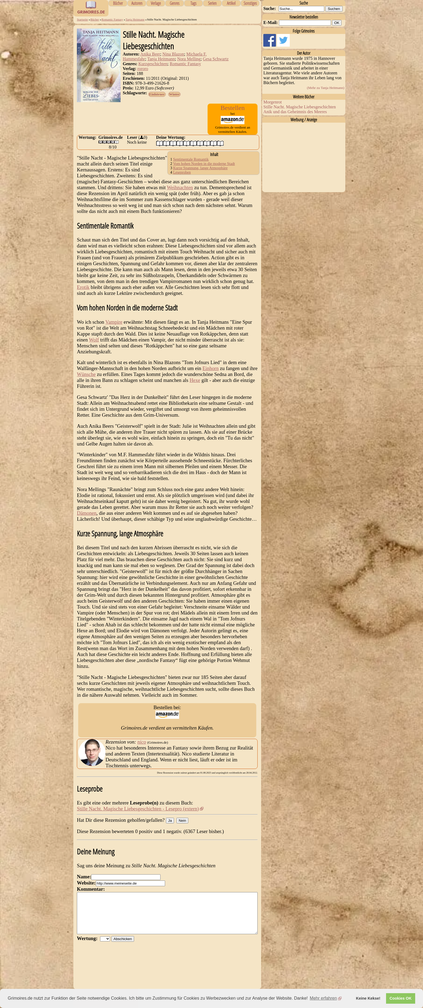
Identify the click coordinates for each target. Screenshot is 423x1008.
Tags (193, 3)
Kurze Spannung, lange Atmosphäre (200, 168)
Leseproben (182, 172)
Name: (84, 876)
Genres (174, 3)
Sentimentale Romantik (191, 159)
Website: (86, 883)
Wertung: (88, 946)
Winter (174, 94)
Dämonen (87, 513)
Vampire (113, 322)
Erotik (83, 287)
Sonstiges (250, 3)
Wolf (94, 340)
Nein (182, 821)
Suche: (269, 8)
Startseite (82, 19)
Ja (170, 821)
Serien (212, 3)
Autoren (136, 3)
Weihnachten (180, 187)
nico (141, 742)
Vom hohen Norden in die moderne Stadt (204, 164)
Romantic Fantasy (112, 19)
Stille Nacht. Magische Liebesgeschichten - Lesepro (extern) (138, 809)
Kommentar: (91, 889)
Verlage (156, 3)
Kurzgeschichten (153, 63)
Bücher (118, 3)
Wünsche (86, 374)
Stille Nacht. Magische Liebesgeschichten (299, 107)
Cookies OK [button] (401, 998)
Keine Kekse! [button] (368, 998)
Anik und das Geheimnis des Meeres (295, 111)
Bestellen (233, 107)
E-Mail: (270, 22)
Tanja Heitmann (134, 19)
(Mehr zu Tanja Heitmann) (325, 88)
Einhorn (210, 368)
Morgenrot (272, 102)
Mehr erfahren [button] (323, 998)
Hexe (195, 380)
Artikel (231, 3)
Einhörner (157, 94)
